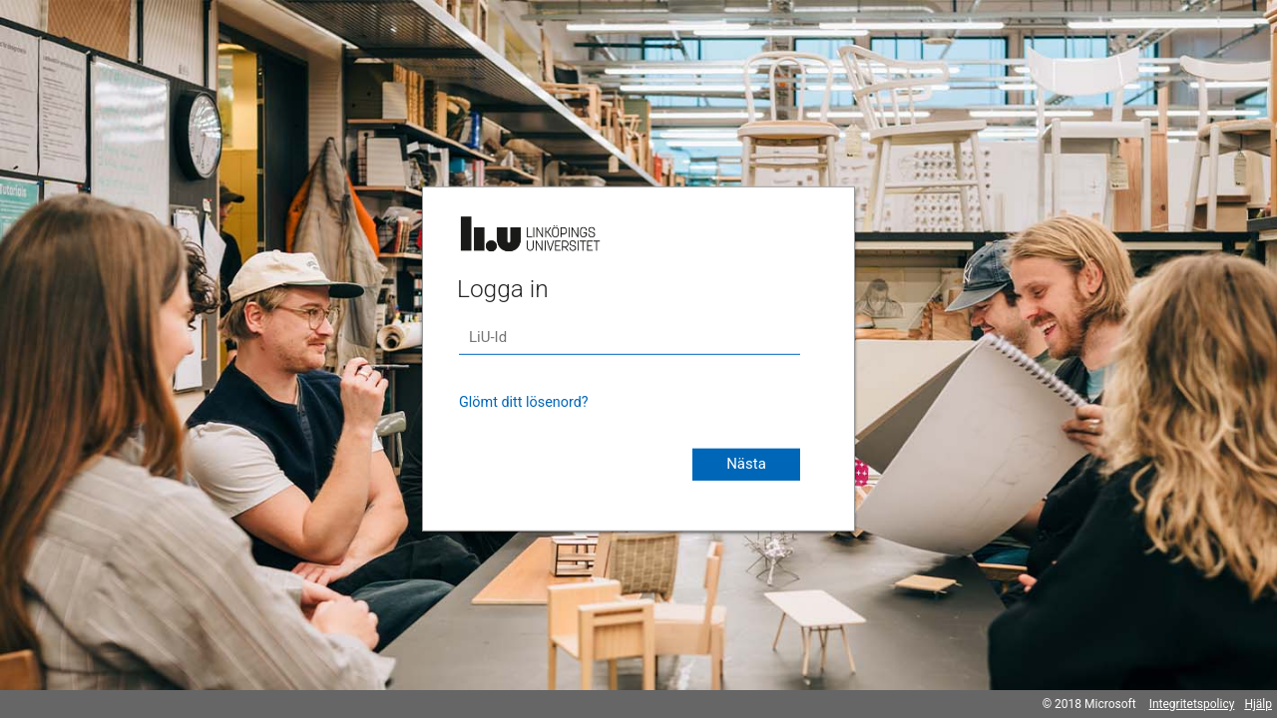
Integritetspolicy (1192, 704)
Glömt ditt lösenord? (524, 402)
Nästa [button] (746, 464)
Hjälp (1258, 704)
